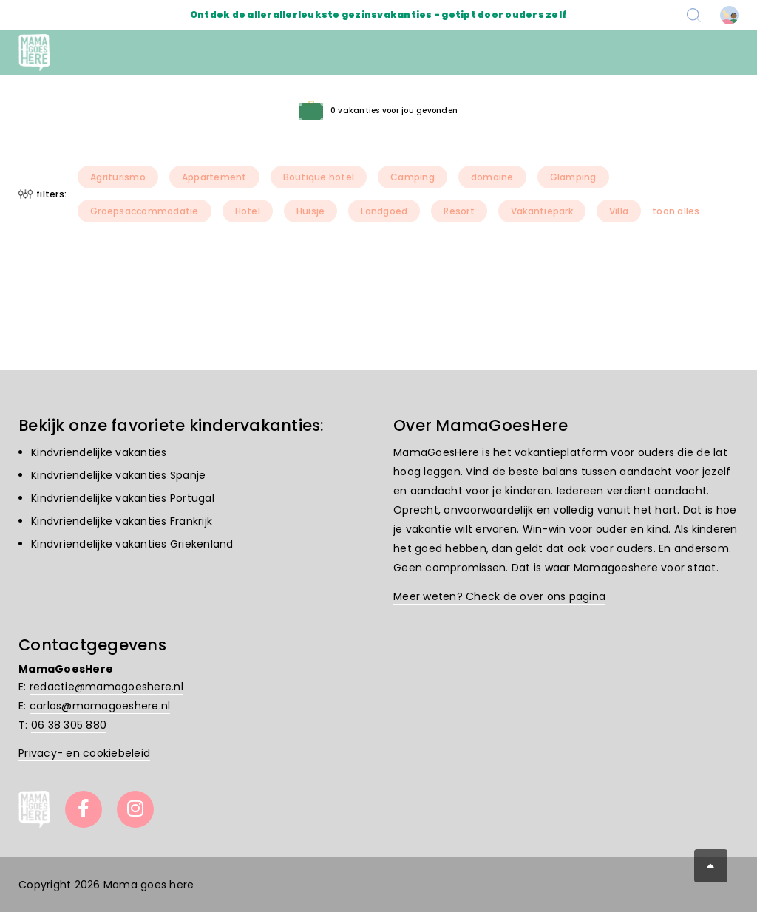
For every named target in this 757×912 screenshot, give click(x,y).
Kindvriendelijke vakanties (99, 452)
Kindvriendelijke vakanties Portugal (122, 498)
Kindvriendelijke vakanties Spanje (118, 475)
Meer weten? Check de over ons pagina (499, 596)
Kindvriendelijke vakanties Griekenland (132, 544)
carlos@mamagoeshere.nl (100, 705)
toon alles (676, 211)
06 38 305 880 (68, 725)
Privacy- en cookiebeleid (84, 753)
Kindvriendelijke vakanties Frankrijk (121, 521)
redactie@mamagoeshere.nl (106, 686)
